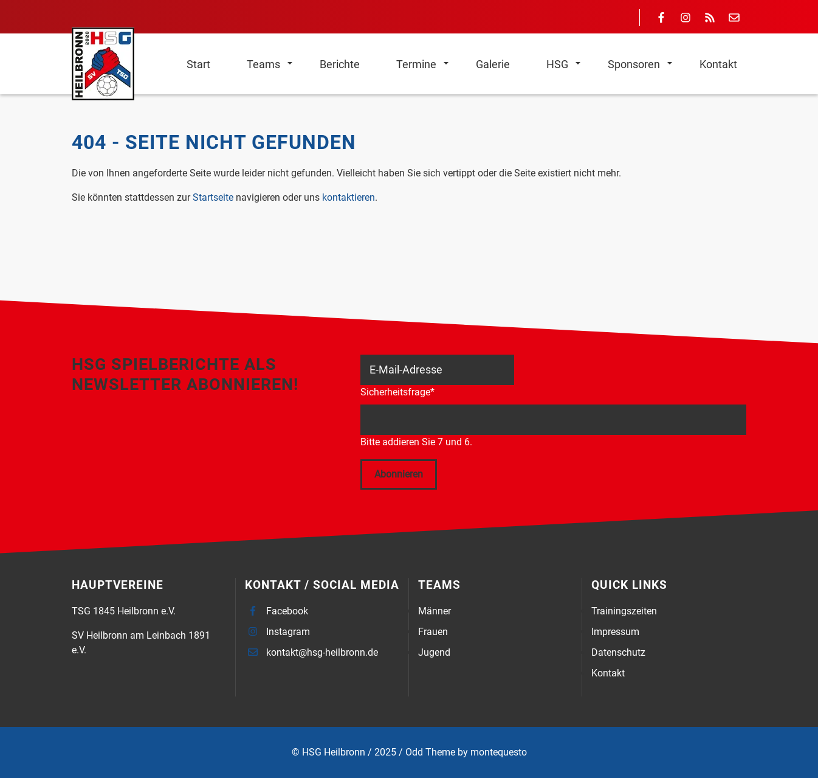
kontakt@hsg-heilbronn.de (322, 652)
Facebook (287, 611)
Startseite (213, 197)
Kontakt (608, 673)
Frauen (433, 631)
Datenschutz (618, 652)
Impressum (615, 631)
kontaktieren (348, 197)
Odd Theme (430, 752)
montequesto (498, 752)
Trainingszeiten (624, 611)
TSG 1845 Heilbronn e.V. (124, 611)
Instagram (288, 631)
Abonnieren (398, 474)
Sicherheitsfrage (397, 391)
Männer (434, 611)
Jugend (434, 652)
